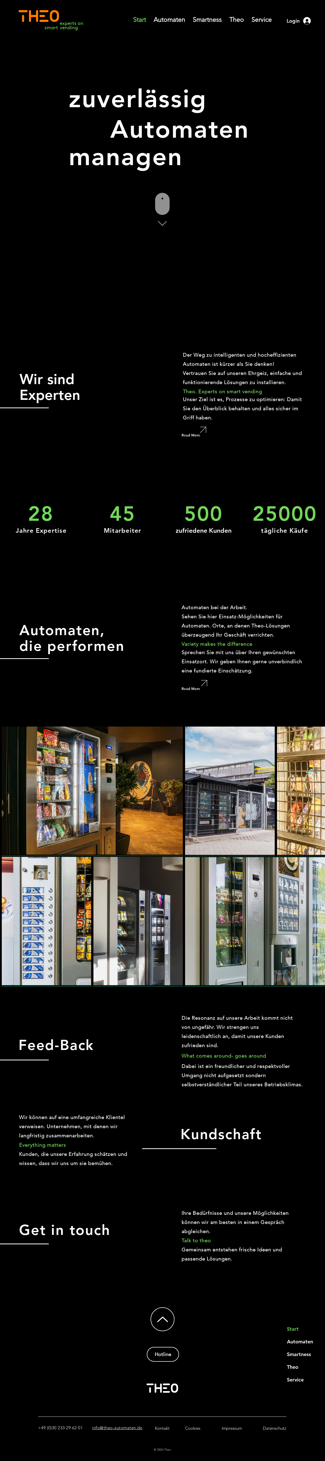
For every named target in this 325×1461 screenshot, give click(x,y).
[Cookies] (192, 1428)
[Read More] (198, 435)
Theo (292, 1367)
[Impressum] (232, 1428)
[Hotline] (163, 1354)
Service (295, 1380)
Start (293, 1329)
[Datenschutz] (274, 1428)
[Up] (162, 1319)
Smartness (299, 1354)
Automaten (300, 1342)
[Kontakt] (162, 1428)
